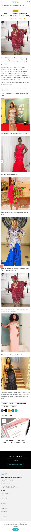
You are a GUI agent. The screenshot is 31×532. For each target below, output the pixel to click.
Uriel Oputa (5, 406)
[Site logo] (15, 2)
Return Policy (4, 501)
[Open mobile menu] (2, 2)
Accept (15, 529)
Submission (4, 503)
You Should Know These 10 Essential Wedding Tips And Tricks (15, 441)
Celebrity (15, 10)
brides (12, 403)
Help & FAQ (4, 496)
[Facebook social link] (2, 410)
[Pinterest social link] (9, 480)
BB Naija (5, 403)
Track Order (4, 498)
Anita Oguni (11, 18)
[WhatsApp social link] (16, 410)
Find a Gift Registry (5, 493)
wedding (14, 406)
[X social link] (5, 410)
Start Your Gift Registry (15, 464)
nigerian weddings (21, 403)
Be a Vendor (4, 519)
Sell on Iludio (4, 506)
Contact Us (4, 516)
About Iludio (4, 511)
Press (2, 514)
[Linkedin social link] (12, 410)
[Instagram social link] (5, 480)
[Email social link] (9, 410)
